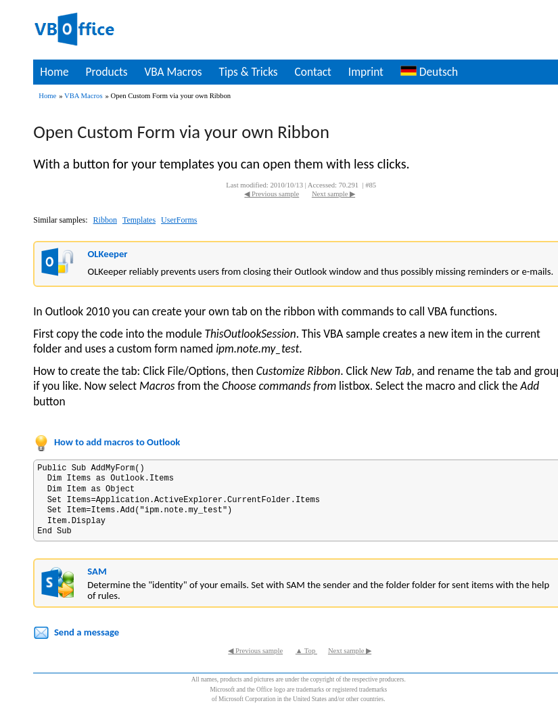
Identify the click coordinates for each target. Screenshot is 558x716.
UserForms (179, 220)
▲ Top (306, 650)
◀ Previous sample (271, 194)
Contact (313, 71)
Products (107, 71)
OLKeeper (107, 254)
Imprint (365, 71)
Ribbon (105, 220)
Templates (139, 220)
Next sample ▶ (333, 194)
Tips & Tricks (248, 71)
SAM (96, 571)
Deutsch (429, 71)
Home (54, 71)
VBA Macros (173, 71)
